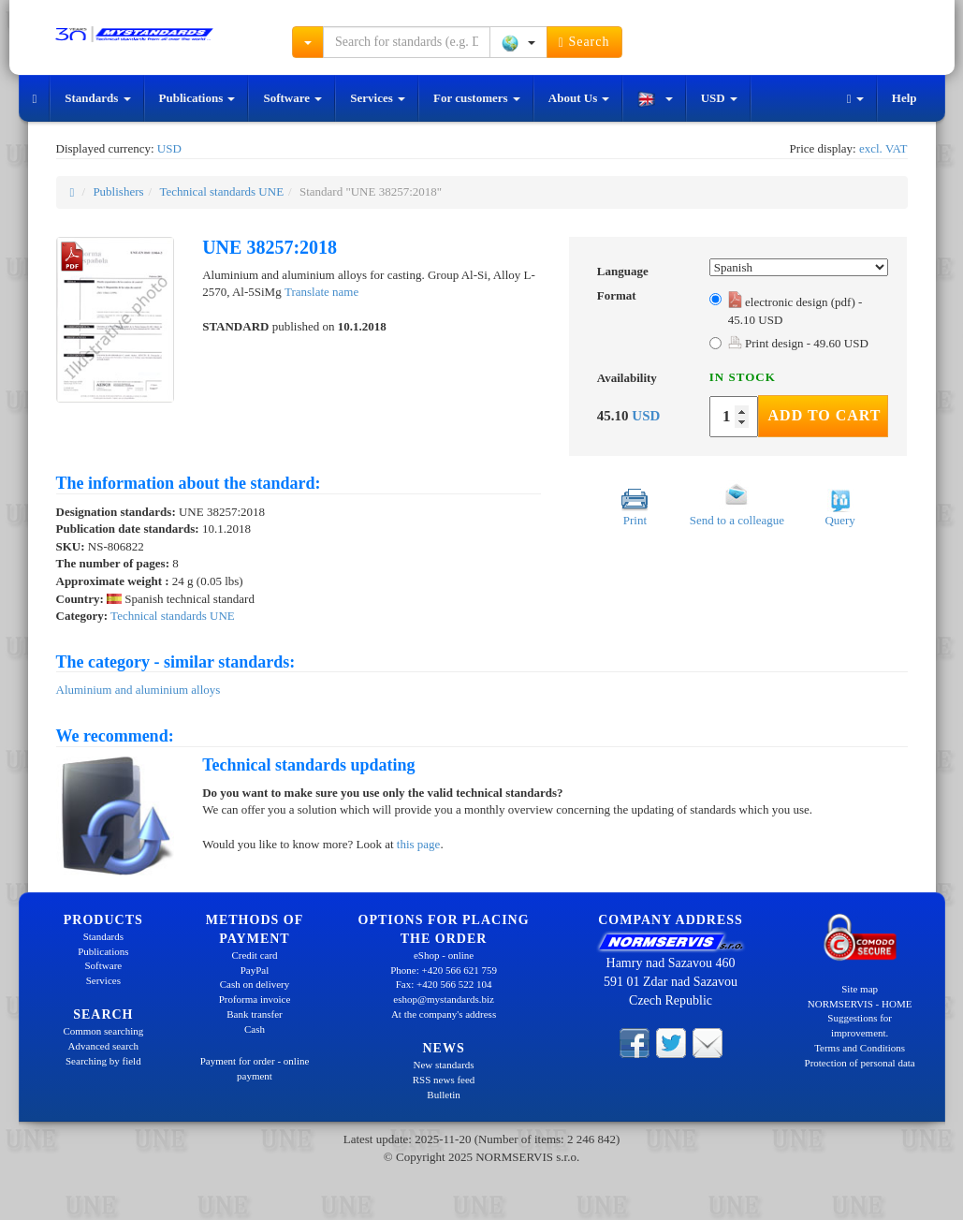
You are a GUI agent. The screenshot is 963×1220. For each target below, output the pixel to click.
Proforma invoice (255, 999)
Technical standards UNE (221, 191)
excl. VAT (883, 148)
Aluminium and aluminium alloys (138, 690)
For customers (476, 98)
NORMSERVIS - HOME (860, 1003)
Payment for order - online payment (255, 1068)
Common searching (103, 1030)
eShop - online (444, 955)
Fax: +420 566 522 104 (444, 984)
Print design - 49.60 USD (798, 343)
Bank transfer (254, 1014)
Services (377, 98)
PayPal (255, 970)
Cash (254, 1029)
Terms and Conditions (859, 1047)
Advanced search (103, 1045)
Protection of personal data (860, 1062)
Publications (197, 98)
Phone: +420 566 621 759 (443, 970)
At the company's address (443, 1014)
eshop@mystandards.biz (443, 999)
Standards (97, 98)
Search (584, 42)
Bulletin (443, 1094)
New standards (444, 1064)
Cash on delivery (255, 984)
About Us (579, 98)
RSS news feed (444, 1079)
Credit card (254, 955)
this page (419, 844)
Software (292, 98)
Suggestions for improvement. (859, 1025)
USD (719, 98)
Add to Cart (825, 415)
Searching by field (103, 1060)
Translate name (321, 292)
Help (904, 98)
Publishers (118, 191)
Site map (859, 988)
